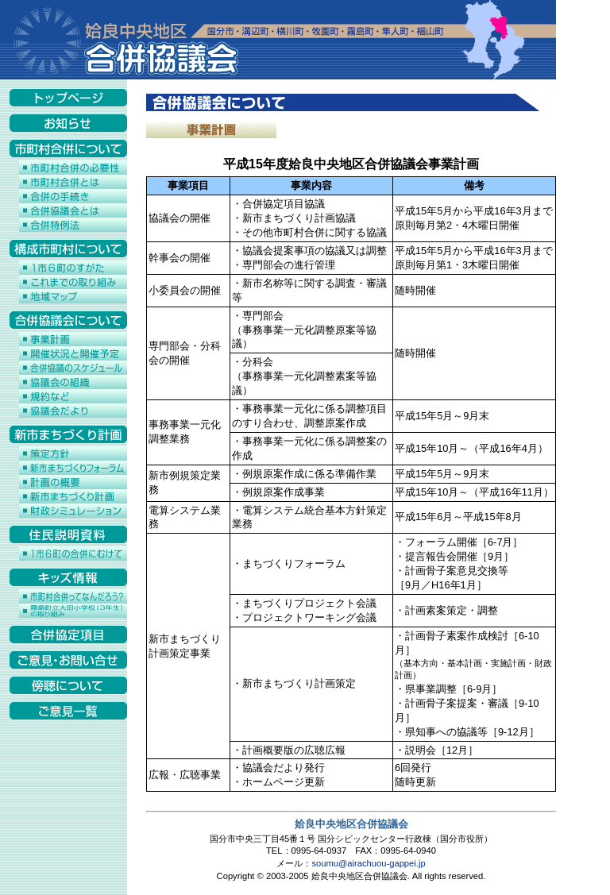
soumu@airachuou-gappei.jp (368, 863)
